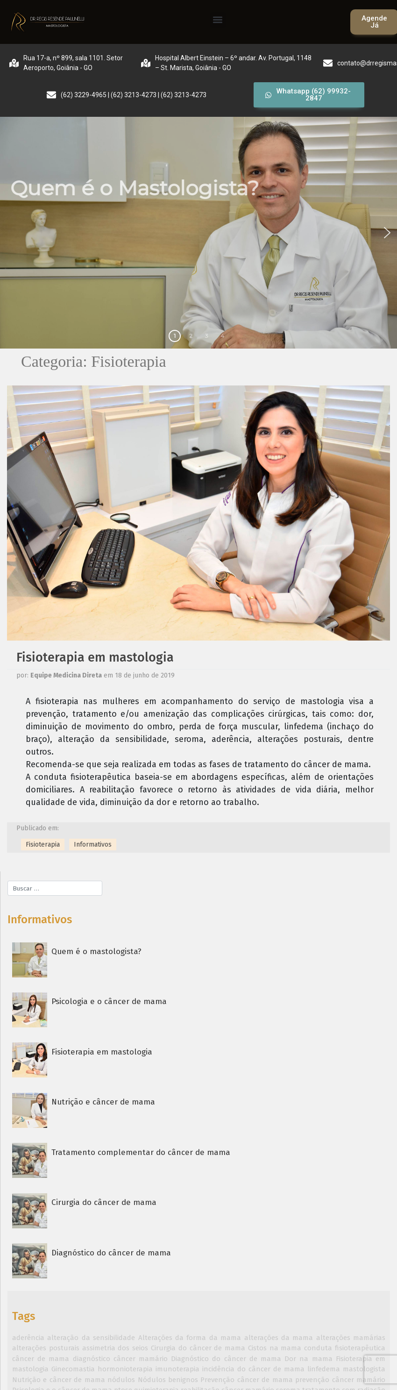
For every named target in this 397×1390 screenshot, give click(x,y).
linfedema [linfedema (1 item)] (323, 1369)
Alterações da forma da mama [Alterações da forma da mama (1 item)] (189, 1337)
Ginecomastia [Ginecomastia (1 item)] (73, 1369)
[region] (198, 233)
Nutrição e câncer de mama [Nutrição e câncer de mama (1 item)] (58, 1380)
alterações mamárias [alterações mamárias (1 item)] (350, 1337)
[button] (218, 20)
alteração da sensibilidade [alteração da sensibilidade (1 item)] (91, 1337)
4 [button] (222, 335)
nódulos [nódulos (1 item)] (121, 1380)
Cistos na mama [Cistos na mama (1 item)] (275, 1348)
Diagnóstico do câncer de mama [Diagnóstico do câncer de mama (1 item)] (226, 1358)
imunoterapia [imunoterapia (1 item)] (177, 1369)
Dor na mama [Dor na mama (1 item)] (308, 1358)
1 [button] (175, 335)
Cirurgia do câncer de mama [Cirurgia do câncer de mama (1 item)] (198, 1348)
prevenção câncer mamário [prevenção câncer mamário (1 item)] (340, 1380)
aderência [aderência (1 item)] (28, 1337)
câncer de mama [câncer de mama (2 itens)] (40, 1358)
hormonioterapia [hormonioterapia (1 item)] (125, 1369)
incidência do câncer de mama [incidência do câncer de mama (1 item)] (253, 1369)
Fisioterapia (43, 844)
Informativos (93, 844)
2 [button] (190, 335)
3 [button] (206, 335)
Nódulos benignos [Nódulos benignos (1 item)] (168, 1380)
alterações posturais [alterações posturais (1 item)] (45, 1348)
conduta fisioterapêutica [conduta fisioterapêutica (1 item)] (344, 1348)
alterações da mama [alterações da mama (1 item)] (278, 1337)
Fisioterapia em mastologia (95, 657)
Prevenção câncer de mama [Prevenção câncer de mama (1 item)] (246, 1380)
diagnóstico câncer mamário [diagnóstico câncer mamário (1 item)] (120, 1358)
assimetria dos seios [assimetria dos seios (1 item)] (115, 1348)
